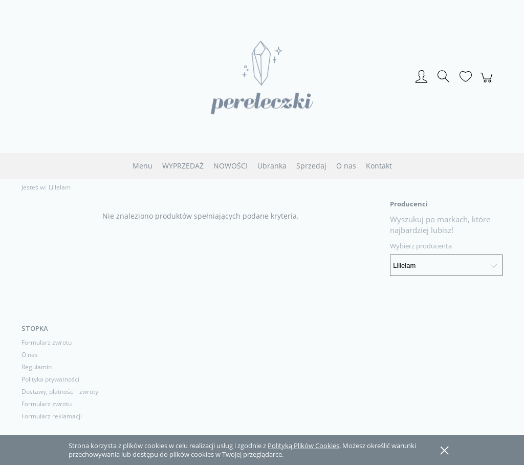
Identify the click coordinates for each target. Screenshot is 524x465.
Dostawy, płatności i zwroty (59, 391)
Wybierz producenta (421, 245)
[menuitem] (142, 165)
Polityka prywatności (50, 379)
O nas (29, 354)
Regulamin (36, 367)
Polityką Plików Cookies (303, 445)
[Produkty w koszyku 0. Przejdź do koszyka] (488, 83)
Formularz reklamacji (51, 416)
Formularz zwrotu (46, 342)
